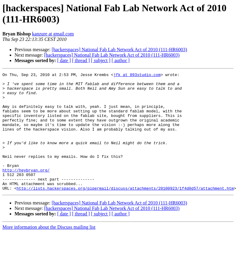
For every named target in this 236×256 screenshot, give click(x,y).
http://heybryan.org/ (26, 190)
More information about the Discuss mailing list (49, 250)
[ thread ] (81, 60)
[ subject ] (100, 60)
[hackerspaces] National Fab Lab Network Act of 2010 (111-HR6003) (119, 49)
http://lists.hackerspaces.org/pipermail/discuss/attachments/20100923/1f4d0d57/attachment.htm (125, 211)
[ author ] (121, 60)
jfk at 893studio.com (137, 75)
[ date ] (64, 60)
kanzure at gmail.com (53, 33)
